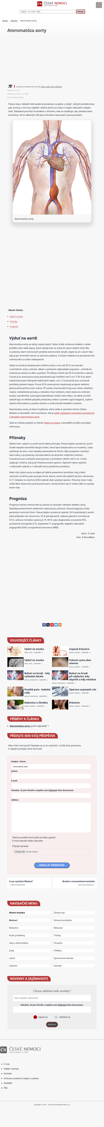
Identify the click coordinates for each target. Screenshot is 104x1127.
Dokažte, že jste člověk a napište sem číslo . (42, 790)
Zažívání (13, 965)
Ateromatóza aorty (20, 726)
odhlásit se (64, 1017)
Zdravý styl (59, 912)
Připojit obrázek (20, 846)
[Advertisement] (52, 59)
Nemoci (14, 20)
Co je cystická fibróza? (21, 881)
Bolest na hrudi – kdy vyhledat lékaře (37, 675)
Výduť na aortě (16, 316)
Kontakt (58, 965)
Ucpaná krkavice (79, 649)
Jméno (14, 771)
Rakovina (13, 927)
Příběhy (57, 950)
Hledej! (80, 11)
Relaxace (58, 927)
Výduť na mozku (52, 422)
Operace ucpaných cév (82, 689)
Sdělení (14, 799)
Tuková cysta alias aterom (80, 662)
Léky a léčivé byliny (18, 942)
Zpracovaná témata (63, 958)
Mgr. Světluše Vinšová (51, 87)
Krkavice (74, 702)
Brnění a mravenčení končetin (79, 881)
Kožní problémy (17, 935)
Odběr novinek (11, 1068)
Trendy (57, 935)
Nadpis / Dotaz (18, 761)
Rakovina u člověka (36, 702)
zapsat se (43, 1017)
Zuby (11, 950)
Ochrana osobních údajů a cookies (21, 1078)
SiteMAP (8, 1083)
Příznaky (13, 321)
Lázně (12, 958)
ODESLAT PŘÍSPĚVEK (52, 865)
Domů (5, 20)
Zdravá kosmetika (63, 920)
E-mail (14, 780)
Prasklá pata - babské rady (37, 691)
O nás (7, 1064)
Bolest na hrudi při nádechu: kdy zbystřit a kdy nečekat (82, 676)
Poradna (58, 942)
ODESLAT (52, 1025)
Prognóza (14, 326)
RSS (6, 1087)
